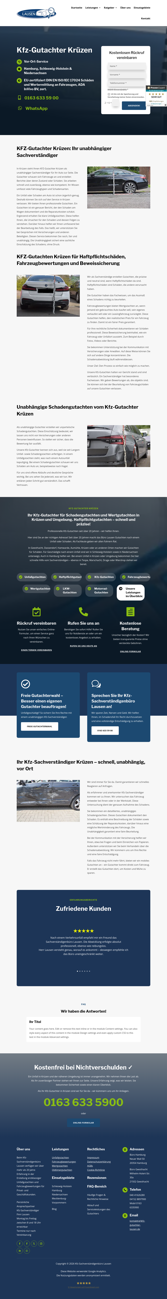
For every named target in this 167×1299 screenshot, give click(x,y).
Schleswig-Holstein (62, 1186)
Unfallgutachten (35, 577)
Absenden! (134, 105)
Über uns (125, 7)
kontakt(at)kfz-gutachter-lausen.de (137, 1225)
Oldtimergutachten (62, 1169)
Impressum (93, 1157)
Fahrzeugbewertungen (64, 1161)
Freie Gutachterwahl (39, 726)
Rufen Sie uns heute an (83, 646)
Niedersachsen (60, 1194)
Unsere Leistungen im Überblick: (134, 592)
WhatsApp (36, 108)
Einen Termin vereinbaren (36, 650)
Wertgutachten (40, 588)
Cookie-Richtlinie (96, 1169)
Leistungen (91, 7)
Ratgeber (109, 7)
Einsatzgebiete (142, 7)
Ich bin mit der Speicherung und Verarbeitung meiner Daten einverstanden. (126, 95)
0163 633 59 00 (41, 97)
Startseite (76, 7)
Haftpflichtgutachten (73, 577)
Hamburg (57, 1190)
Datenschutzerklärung (99, 1161)
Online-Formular (130, 651)
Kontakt (145, 18)
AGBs (90, 1165)
